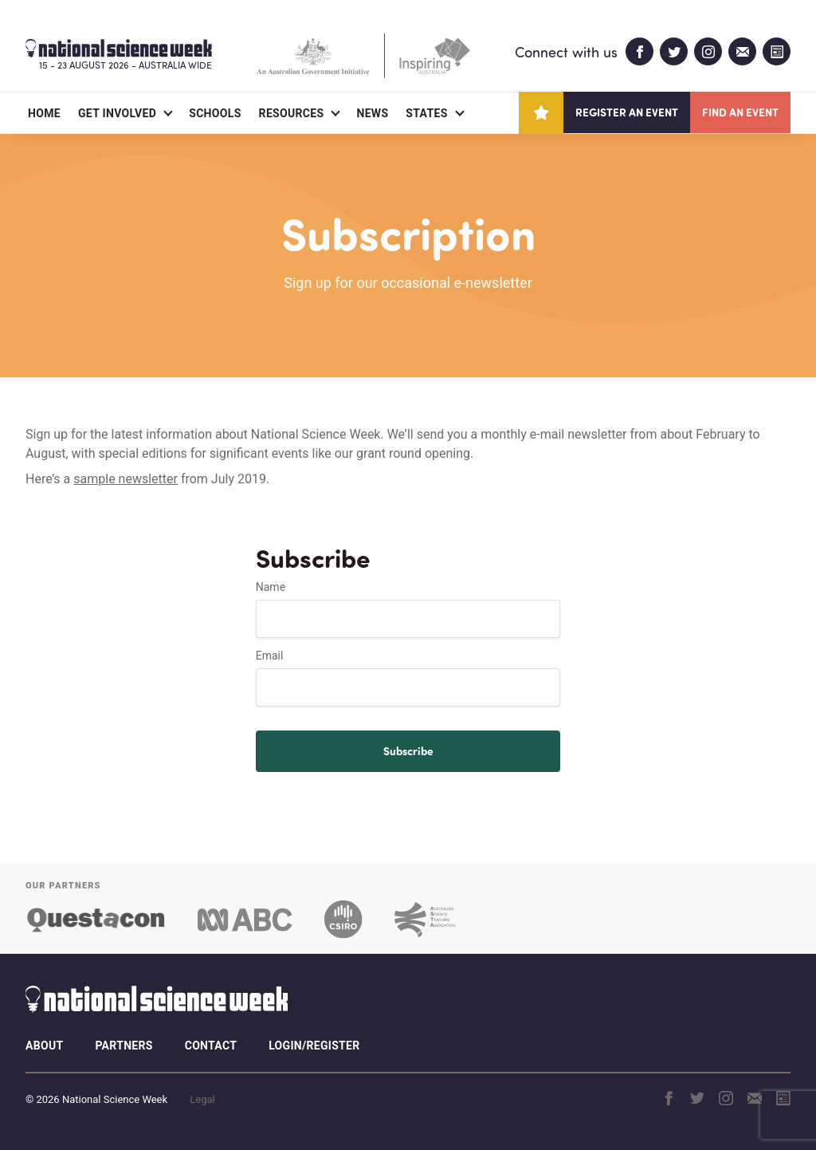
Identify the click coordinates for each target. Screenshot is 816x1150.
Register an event (626, 112)
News (372, 113)
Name (270, 587)
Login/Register (314, 1045)
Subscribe (408, 750)
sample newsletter (125, 478)
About (44, 1045)
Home (44, 113)
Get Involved (117, 113)
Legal (202, 1099)
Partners (123, 1045)
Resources (291, 113)
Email (270, 655)
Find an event (740, 112)
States (426, 113)
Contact (211, 1045)
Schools (215, 113)
